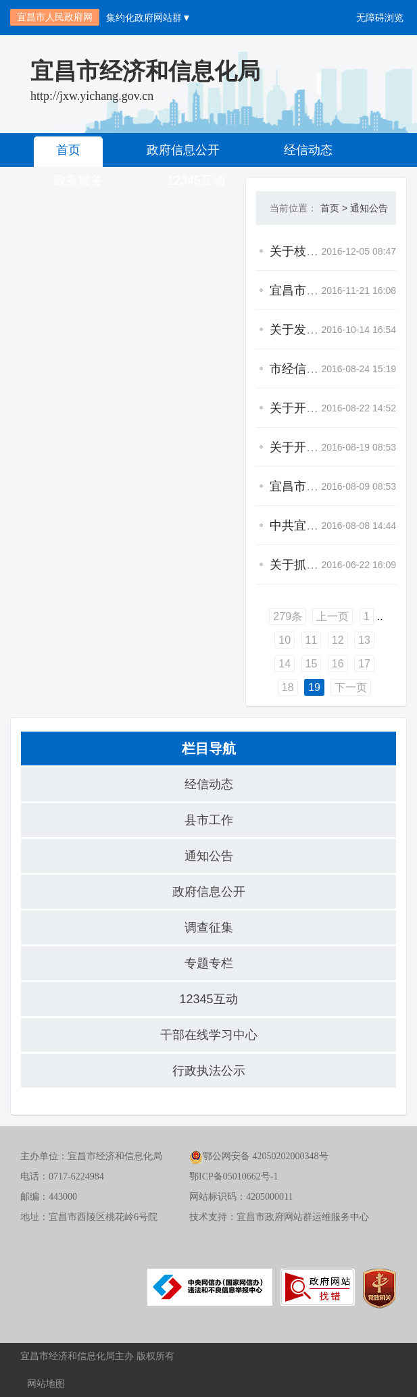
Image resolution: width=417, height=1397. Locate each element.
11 (311, 640)
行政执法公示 (208, 1070)
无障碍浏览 (379, 17)
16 (338, 663)
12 (338, 640)
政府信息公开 (183, 150)
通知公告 (369, 208)
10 (284, 640)
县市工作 (209, 820)
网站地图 (46, 1383)
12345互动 (208, 999)
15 (311, 663)
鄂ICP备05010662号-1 (233, 1176)
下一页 (351, 687)
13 (364, 640)
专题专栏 (209, 963)
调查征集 (209, 927)
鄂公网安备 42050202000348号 (258, 1156)
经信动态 (308, 150)
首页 (68, 150)
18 (288, 687)
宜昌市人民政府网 (55, 16)
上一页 (332, 616)
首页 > (333, 208)
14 (284, 663)
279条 (287, 616)
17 (364, 663)
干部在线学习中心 (208, 1035)
